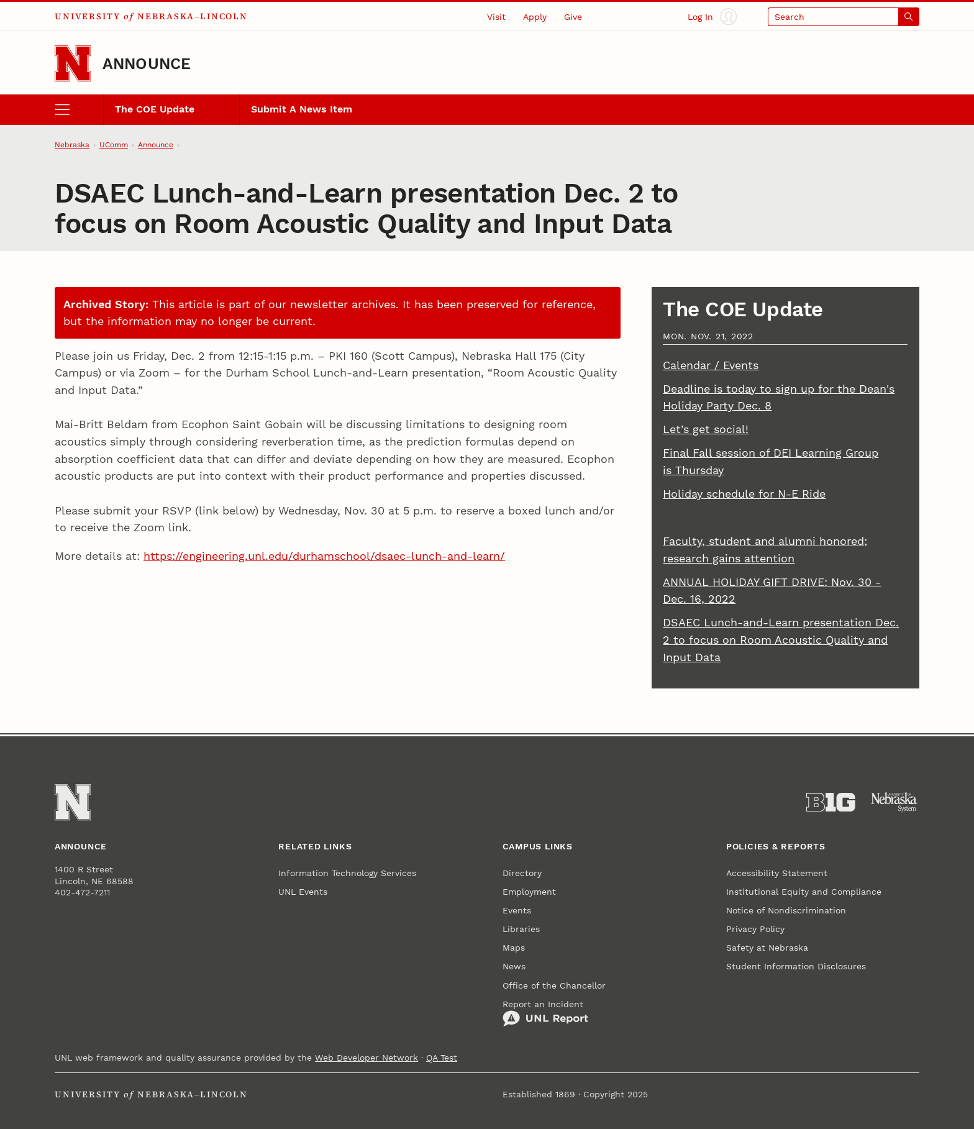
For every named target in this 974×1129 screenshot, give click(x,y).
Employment (529, 892)
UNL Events (302, 892)
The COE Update (154, 109)
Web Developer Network (366, 1058)
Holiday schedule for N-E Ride (744, 493)
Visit (496, 17)
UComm (113, 144)
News (514, 966)
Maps (514, 948)
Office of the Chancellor (554, 985)
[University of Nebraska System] (894, 802)
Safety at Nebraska (767, 948)
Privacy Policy (755, 929)
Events (517, 910)
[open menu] (79, 109)
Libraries (521, 929)
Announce (146, 64)
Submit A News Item (301, 109)
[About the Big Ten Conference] (830, 802)
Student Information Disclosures (796, 966)
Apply (535, 17)
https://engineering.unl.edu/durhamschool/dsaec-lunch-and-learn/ (324, 555)
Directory (522, 873)
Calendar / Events (710, 365)
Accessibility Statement (776, 873)
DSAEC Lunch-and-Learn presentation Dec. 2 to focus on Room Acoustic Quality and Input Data (781, 639)
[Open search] (843, 16)
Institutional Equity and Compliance (803, 892)
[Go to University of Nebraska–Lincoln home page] (73, 63)
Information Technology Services (347, 873)
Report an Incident (545, 1013)
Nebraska (72, 144)
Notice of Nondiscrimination (786, 910)
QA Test (441, 1058)
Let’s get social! (706, 429)
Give (573, 17)
